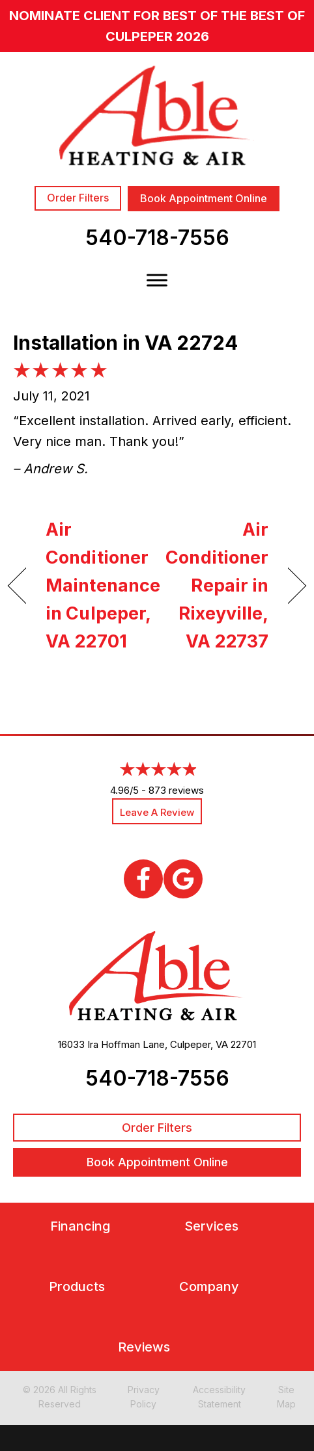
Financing (80, 1226)
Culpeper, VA (199, 1044)
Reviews (144, 1347)
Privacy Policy (144, 1396)
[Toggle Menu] (157, 280)
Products (77, 1287)
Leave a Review (157, 812)
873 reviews (176, 790)
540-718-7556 (157, 237)
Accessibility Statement (219, 1396)
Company (209, 1287)
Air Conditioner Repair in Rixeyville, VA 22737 (216, 586)
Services (211, 1226)
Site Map (286, 1396)
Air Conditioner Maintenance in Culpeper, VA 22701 (103, 586)
